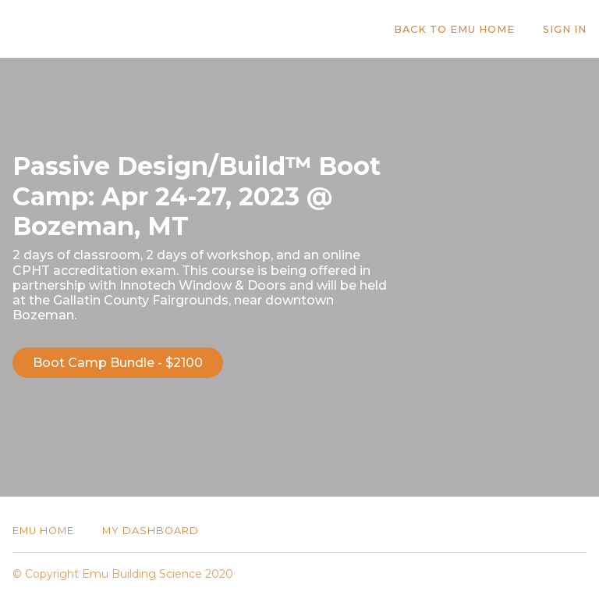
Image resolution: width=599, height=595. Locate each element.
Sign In (565, 29)
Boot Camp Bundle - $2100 (118, 362)
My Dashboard (150, 530)
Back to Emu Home (454, 29)
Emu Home (43, 530)
